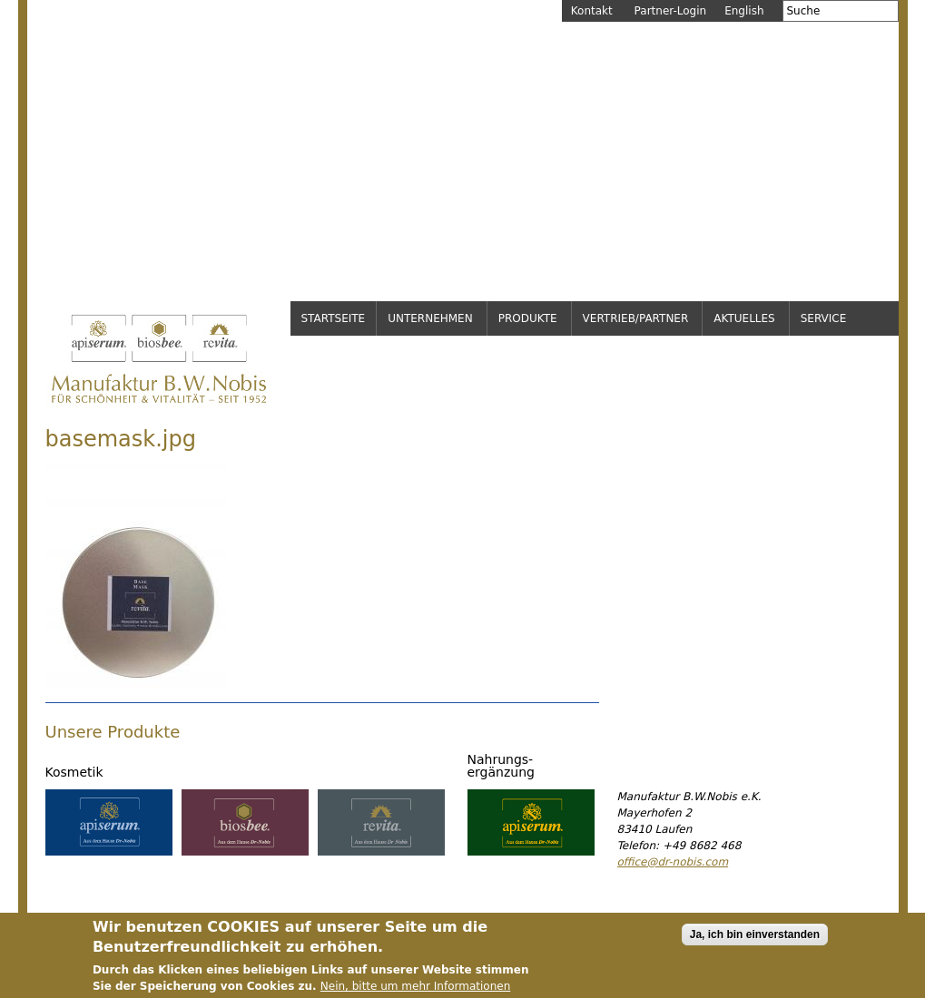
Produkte (527, 318)
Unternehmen (430, 318)
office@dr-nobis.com (673, 862)
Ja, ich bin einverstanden (755, 940)
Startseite (333, 318)
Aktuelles (743, 318)
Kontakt (592, 11)
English (743, 11)
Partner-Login (671, 11)
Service (824, 318)
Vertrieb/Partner (636, 318)
